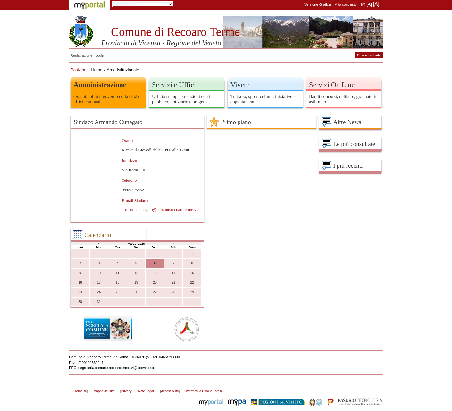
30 (80, 302)
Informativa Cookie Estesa (204, 391)
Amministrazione (99, 85)
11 (118, 273)
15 (192, 273)
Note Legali (146, 391)
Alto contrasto (346, 4)
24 (99, 292)
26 (136, 292)
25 (118, 292)
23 (80, 292)
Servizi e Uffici (174, 85)
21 (173, 282)
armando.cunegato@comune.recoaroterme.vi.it (161, 209)
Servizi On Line (332, 85)
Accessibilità (170, 391)
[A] (363, 4)
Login (99, 55)
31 (99, 302)
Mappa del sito (104, 391)
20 (155, 282)
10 (99, 273)
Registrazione (81, 55)
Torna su (81, 391)
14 (173, 273)
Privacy (126, 391)
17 (99, 282)
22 (192, 282)
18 (118, 282)
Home (96, 69)
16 (80, 282)
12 (136, 273)
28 (173, 292)
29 (192, 292)
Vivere (239, 85)
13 (155, 273)
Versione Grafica (317, 4)
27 (155, 292)
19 (136, 282)
